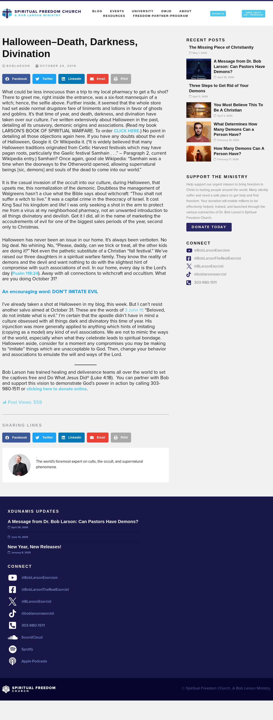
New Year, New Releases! (36, 552)
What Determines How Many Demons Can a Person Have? (237, 129)
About (186, 11)
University (143, 11)
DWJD (166, 11)
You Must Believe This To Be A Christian (237, 107)
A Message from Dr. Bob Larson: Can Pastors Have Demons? (239, 66)
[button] (16, 79)
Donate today (209, 226)
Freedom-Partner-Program (160, 15)
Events (117, 11)
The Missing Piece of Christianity (223, 47)
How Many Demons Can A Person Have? (238, 151)
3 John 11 (134, 310)
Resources (114, 15)
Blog (97, 11)
